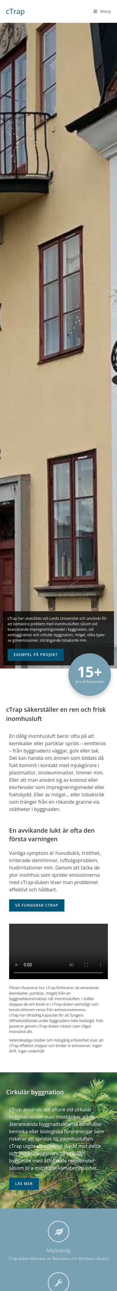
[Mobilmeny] (102, 11)
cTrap (15, 11)
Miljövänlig (58, 1250)
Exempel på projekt (36, 654)
